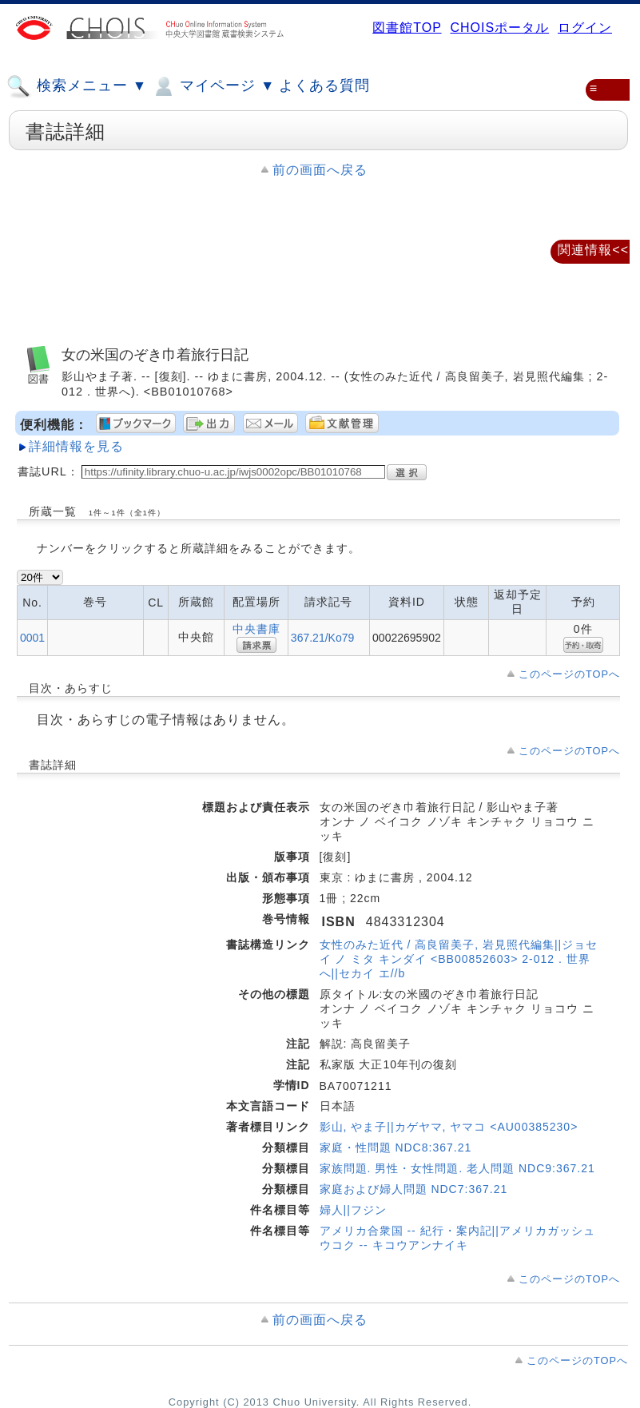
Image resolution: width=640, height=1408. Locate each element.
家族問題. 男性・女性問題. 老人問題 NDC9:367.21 (457, 1168)
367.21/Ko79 (322, 637)
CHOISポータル (499, 27)
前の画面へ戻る (320, 170)
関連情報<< (593, 250)
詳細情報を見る (76, 446)
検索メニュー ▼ (76, 86)
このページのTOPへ (569, 674)
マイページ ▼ (213, 86)
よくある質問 (324, 85)
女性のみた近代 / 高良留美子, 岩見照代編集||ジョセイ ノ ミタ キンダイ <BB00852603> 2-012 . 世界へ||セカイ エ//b (459, 959)
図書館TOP (406, 27)
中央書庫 (256, 628)
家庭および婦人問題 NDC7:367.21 (414, 1189)
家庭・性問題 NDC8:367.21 (396, 1147)
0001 (32, 637)
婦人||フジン (353, 1209)
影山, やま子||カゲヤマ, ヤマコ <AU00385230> (449, 1126)
